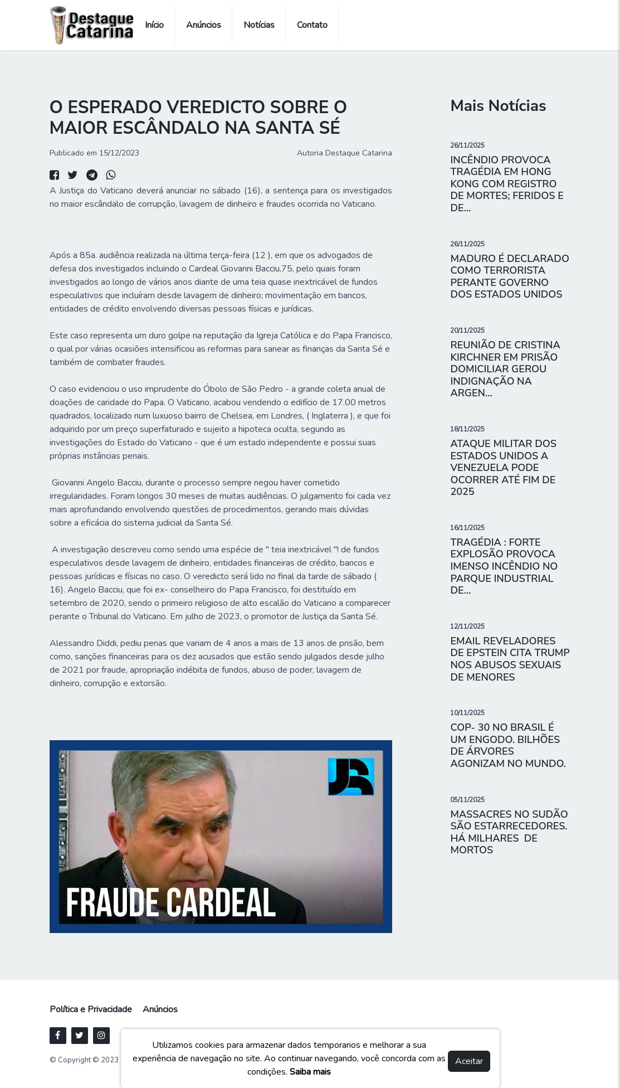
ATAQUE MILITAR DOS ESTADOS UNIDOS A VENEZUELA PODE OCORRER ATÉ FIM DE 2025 (503, 467)
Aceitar (469, 1061)
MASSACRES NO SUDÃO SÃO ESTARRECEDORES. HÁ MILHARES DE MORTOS (509, 832)
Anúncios (203, 25)
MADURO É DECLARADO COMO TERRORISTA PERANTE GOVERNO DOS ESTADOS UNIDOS (509, 277)
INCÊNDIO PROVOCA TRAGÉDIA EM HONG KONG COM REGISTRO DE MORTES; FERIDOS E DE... (506, 184)
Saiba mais (310, 1072)
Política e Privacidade (91, 1009)
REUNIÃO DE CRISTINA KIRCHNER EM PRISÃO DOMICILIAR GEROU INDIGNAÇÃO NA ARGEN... (505, 369)
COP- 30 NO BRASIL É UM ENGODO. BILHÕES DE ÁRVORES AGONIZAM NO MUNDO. (508, 745)
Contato (312, 25)
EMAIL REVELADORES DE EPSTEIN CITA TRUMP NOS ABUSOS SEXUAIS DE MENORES (509, 659)
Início (154, 25)
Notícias (259, 25)
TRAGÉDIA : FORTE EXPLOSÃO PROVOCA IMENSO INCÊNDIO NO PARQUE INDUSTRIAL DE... (504, 566)
